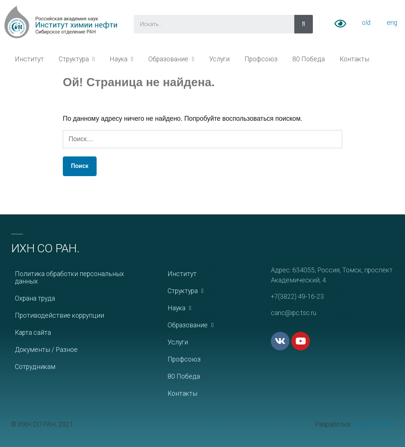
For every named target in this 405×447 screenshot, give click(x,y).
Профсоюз (261, 59)
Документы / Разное (46, 349)
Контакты (354, 59)
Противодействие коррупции (59, 315)
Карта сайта (33, 332)
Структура (77, 59)
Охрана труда (35, 298)
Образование (171, 59)
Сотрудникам (35, 366)
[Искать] (303, 24)
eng (392, 22)
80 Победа (308, 59)
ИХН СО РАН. (45, 248)
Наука (121, 59)
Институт (29, 59)
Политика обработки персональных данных (69, 277)
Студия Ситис (372, 424)
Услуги (219, 59)
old (366, 22)
